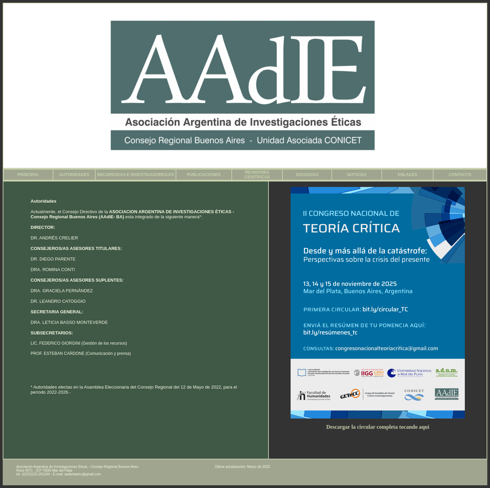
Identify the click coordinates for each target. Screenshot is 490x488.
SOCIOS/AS (307, 174)
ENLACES (407, 174)
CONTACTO (459, 174)
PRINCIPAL (28, 174)
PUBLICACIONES (203, 174)
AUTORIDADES (74, 174)
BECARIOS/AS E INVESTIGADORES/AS (135, 174)
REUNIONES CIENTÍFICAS (257, 174)
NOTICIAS (356, 174)
